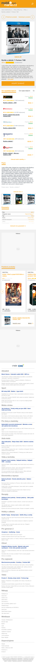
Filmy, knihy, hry (18, 10)
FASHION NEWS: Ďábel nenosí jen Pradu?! (12, 534)
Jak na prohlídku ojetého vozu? (9, 603)
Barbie (3, 623)
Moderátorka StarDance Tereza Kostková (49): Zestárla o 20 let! (16, 417)
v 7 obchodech (6, 310)
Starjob (3, 643)
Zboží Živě (4, 595)
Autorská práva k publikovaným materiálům (12, 658)
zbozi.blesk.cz (5, 601)
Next (33, 291)
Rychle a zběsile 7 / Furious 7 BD (14, 60)
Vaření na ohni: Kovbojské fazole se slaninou (12, 431)
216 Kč (29, 141)
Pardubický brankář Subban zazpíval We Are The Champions (16, 584)
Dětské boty (4, 633)
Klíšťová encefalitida (6, 555)
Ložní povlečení (5, 635)
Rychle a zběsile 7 (8, 141)
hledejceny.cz (5, 593)
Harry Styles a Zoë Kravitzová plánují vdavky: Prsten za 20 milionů (17, 416)
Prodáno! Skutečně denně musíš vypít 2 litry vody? (13, 536)
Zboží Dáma (4, 599)
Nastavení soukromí (17, 660)
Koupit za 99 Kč (18, 83)
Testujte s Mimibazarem (7, 619)
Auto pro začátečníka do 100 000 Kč (10, 607)
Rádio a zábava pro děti (7, 647)
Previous (2, 291)
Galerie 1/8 (18, 57)
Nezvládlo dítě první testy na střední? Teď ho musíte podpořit (16, 553)
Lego (3, 625)
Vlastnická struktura (27, 660)
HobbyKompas (5, 605)
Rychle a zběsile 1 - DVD (10, 102)
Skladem (30, 97)
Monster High (5, 621)
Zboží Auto (4, 609)
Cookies (10, 660)
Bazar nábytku (5, 637)
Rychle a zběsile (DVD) (9, 128)
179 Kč (29, 155)
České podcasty (5, 645)
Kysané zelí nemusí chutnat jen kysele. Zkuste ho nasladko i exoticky (18, 508)
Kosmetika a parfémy (6, 629)
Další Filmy (5, 272)
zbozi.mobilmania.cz (7, 10)
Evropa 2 (4, 651)
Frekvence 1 (4, 649)
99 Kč (29, 103)
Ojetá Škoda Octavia (6, 611)
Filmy (25, 10)
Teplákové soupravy (6, 631)
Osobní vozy (4, 597)
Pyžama (3, 627)
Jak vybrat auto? (5, 613)
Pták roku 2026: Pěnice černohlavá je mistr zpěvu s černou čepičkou (18, 564)
